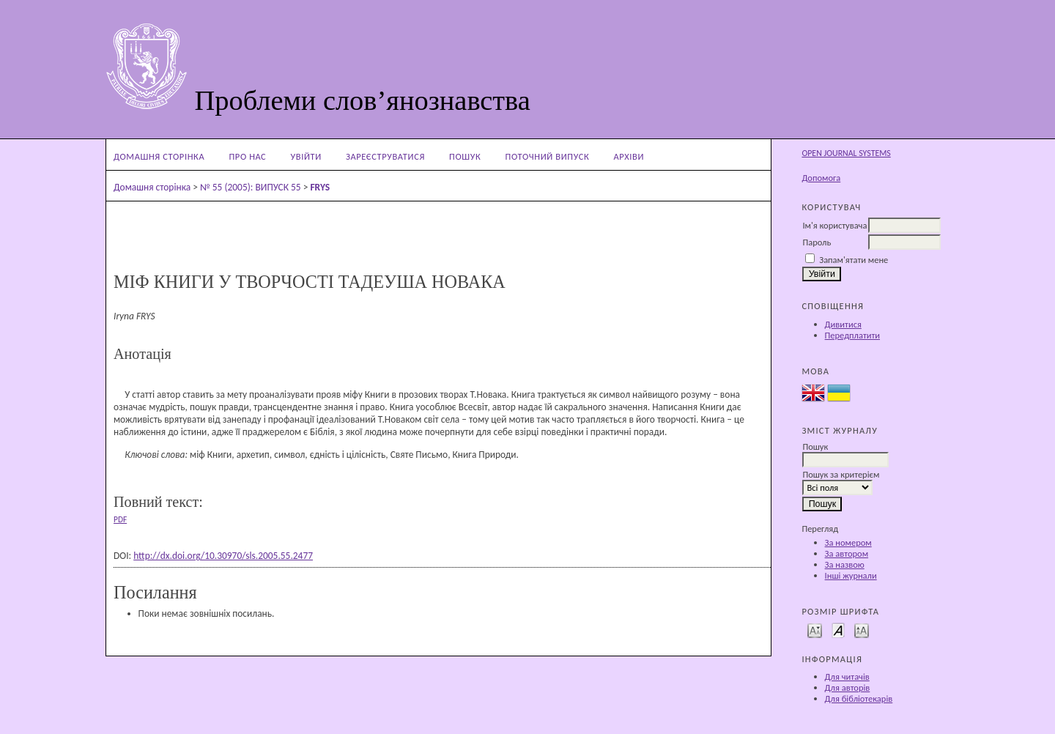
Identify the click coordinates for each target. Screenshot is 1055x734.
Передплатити (852, 335)
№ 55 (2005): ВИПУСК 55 (250, 187)
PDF (120, 519)
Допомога (821, 177)
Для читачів (847, 676)
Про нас (247, 156)
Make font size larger (861, 629)
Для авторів (847, 687)
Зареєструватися (385, 156)
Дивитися (843, 324)
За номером (848, 542)
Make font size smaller (814, 629)
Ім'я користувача (834, 225)
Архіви (628, 156)
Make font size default (838, 629)
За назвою (845, 564)
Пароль (816, 242)
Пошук (465, 156)
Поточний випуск (548, 156)
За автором (846, 553)
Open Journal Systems (846, 153)
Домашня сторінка (159, 156)
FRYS (320, 187)
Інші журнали (851, 575)
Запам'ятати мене (853, 259)
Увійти (306, 156)
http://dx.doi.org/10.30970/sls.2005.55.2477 (223, 555)
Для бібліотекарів (859, 698)
